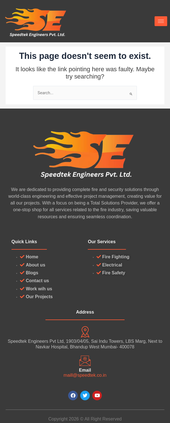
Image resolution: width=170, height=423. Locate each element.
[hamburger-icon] (161, 21)
